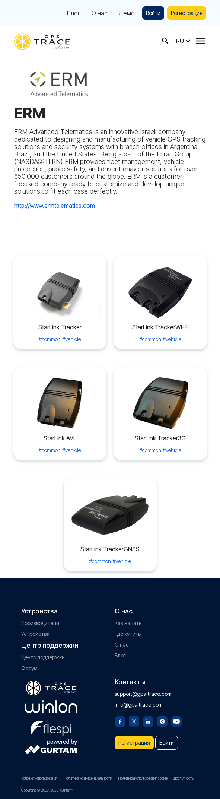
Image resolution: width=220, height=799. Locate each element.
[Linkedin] (148, 721)
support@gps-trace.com (143, 694)
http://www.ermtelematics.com (54, 205)
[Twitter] (134, 721)
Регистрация (187, 13)
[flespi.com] (51, 727)
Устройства (35, 634)
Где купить (128, 634)
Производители (40, 623)
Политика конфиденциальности (87, 778)
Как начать (128, 623)
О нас (100, 13)
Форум (29, 668)
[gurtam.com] (51, 706)
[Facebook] (120, 721)
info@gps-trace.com (139, 704)
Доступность (183, 778)
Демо (127, 13)
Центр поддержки (43, 657)
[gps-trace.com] (42, 41)
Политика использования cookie (143, 778)
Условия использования (39, 778)
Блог (73, 13)
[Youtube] (176, 721)
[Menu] (200, 41)
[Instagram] (162, 721)
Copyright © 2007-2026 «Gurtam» (47, 790)
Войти (153, 13)
